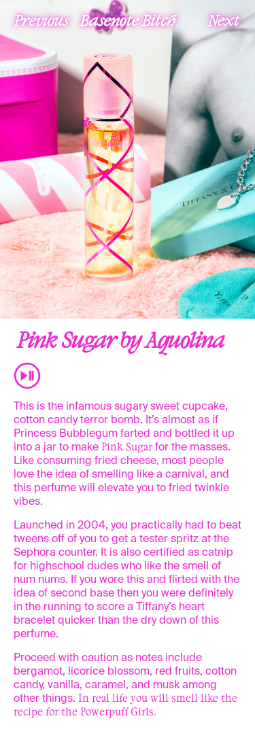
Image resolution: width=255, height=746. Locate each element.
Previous (41, 19)
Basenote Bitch (127, 19)
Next (223, 19)
